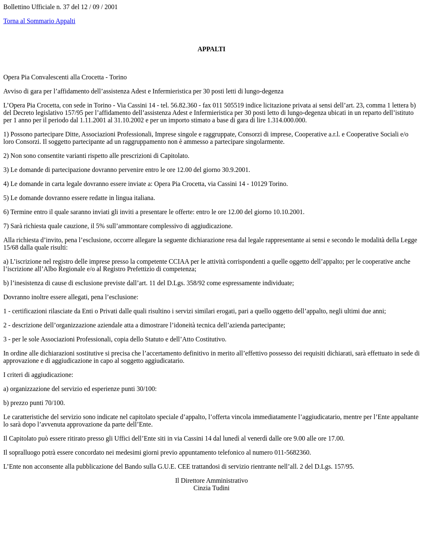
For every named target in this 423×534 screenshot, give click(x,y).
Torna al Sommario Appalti (39, 20)
